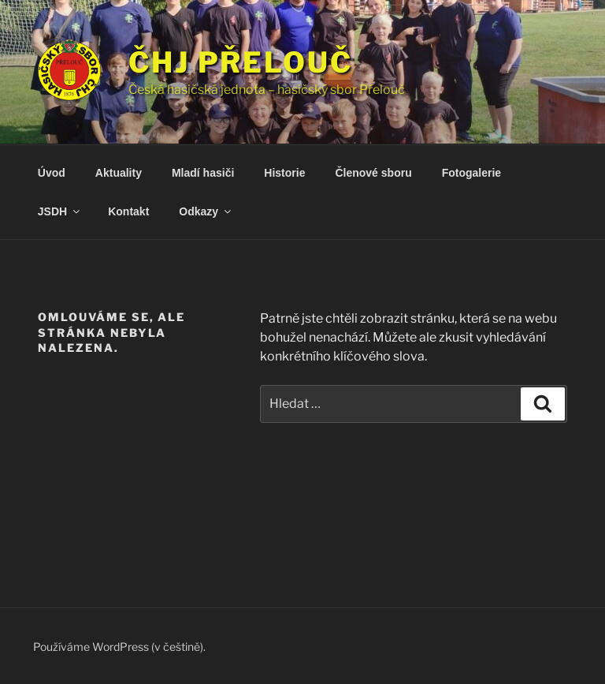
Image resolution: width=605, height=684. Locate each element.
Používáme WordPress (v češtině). (119, 646)
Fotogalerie (471, 172)
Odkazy (206, 211)
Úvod (51, 172)
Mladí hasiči (203, 172)
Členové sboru (373, 172)
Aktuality (118, 172)
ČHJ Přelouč (240, 62)
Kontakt (128, 211)
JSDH (60, 211)
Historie (284, 172)
